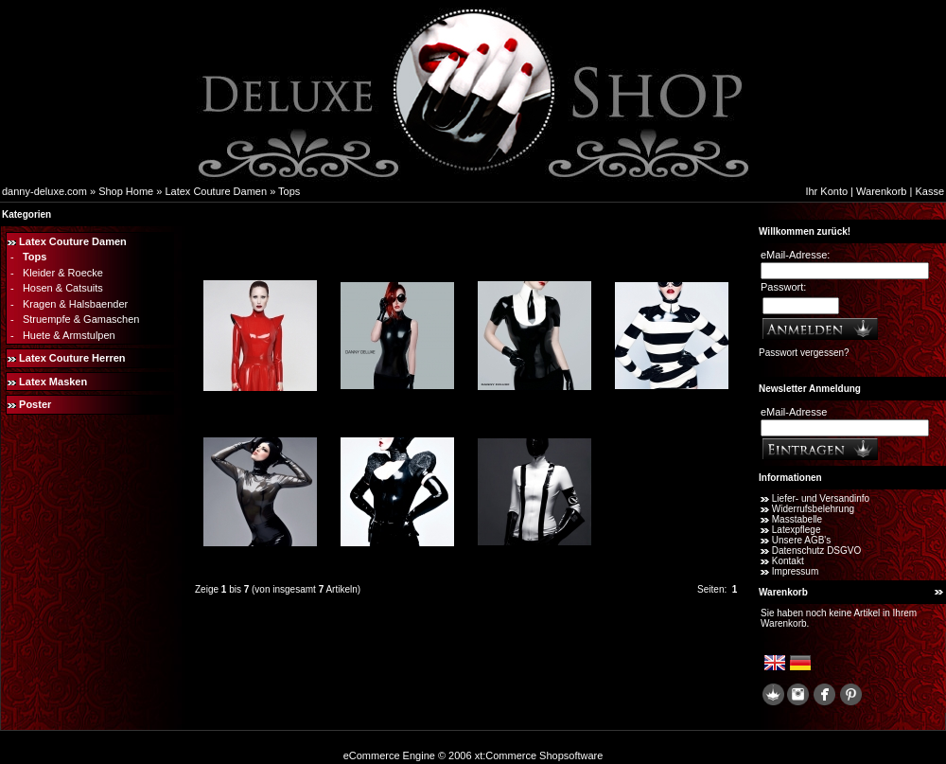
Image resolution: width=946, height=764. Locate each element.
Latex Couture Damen (216, 191)
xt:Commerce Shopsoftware (539, 755)
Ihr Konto (826, 191)
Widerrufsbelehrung (813, 509)
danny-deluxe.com (44, 191)
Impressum (795, 571)
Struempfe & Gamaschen (81, 319)
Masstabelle (797, 519)
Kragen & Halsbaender (75, 304)
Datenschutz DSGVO (816, 550)
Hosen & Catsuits (63, 287)
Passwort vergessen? (804, 352)
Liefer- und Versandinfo (820, 498)
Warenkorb (881, 191)
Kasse (929, 191)
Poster (35, 404)
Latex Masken (53, 381)
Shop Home (125, 191)
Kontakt (788, 561)
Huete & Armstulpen (69, 335)
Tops (289, 191)
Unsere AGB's (802, 540)
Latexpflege (796, 529)
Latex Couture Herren (72, 358)
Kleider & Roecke (63, 272)
